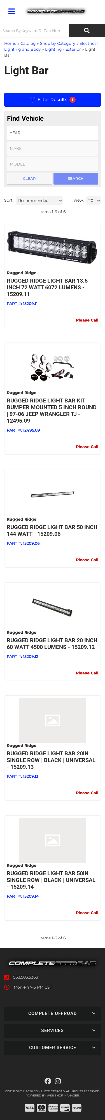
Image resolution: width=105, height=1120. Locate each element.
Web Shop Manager (63, 1095)
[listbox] (52, 133)
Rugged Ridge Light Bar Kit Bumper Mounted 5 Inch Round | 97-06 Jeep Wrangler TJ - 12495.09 (52, 410)
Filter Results (53, 100)
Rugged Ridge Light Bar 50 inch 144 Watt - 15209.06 (52, 530)
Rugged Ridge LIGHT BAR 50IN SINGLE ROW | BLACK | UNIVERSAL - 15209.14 (51, 880)
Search (76, 178)
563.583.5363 (25, 977)
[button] (52, 30)
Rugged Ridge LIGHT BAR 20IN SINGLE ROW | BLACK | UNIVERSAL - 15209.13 (51, 760)
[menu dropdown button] (11, 11)
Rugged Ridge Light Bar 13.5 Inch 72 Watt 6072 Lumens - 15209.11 (47, 287)
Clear (29, 178)
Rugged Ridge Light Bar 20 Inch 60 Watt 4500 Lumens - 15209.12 (52, 643)
